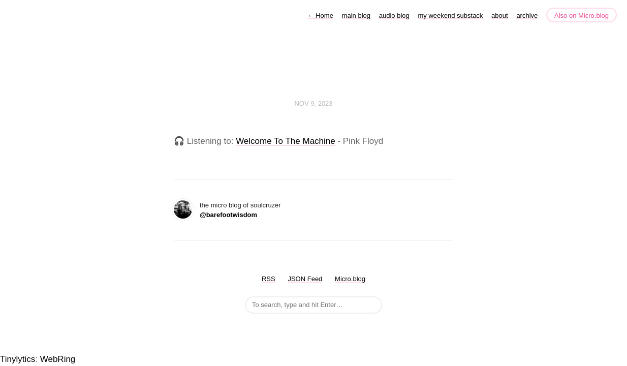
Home (320, 15)
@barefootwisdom (228, 215)
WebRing (58, 359)
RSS (268, 279)
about (499, 15)
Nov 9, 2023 (313, 103)
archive (527, 15)
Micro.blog (350, 279)
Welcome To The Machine (285, 141)
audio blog (394, 15)
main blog (356, 15)
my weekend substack (450, 15)
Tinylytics (17, 359)
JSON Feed (305, 279)
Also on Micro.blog (581, 15)
